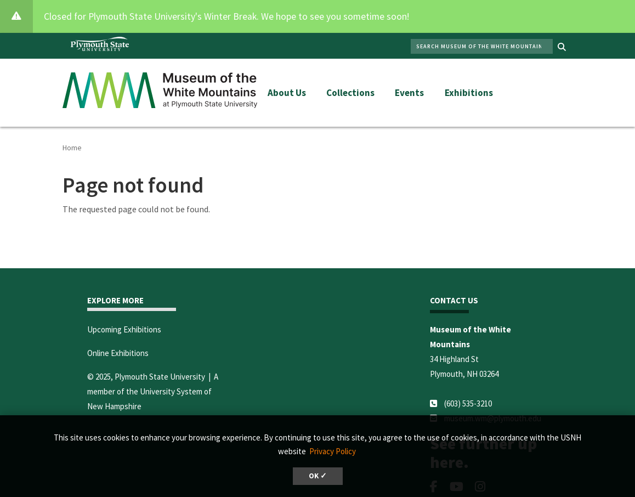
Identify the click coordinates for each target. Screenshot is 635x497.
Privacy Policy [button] (332, 451)
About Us (287, 93)
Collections (350, 93)
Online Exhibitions (118, 353)
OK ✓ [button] (318, 476)
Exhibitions (469, 93)
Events (409, 93)
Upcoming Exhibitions (124, 329)
